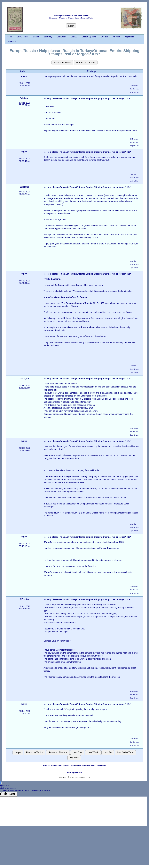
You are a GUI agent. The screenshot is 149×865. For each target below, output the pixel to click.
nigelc (24, 151)
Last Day (48, 37)
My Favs (104, 37)
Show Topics (22, 37)
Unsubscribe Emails (86, 765)
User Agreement (74, 772)
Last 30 (74, 37)
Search (36, 37)
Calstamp (24, 98)
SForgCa (24, 378)
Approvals (129, 37)
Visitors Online (69, 765)
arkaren (24, 76)
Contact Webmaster (52, 765)
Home (9, 37)
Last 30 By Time (89, 37)
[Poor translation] (12, 794)
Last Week (61, 37)
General (11, 41)
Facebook (101, 765)
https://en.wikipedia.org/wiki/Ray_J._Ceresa (65, 297)
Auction (116, 37)
